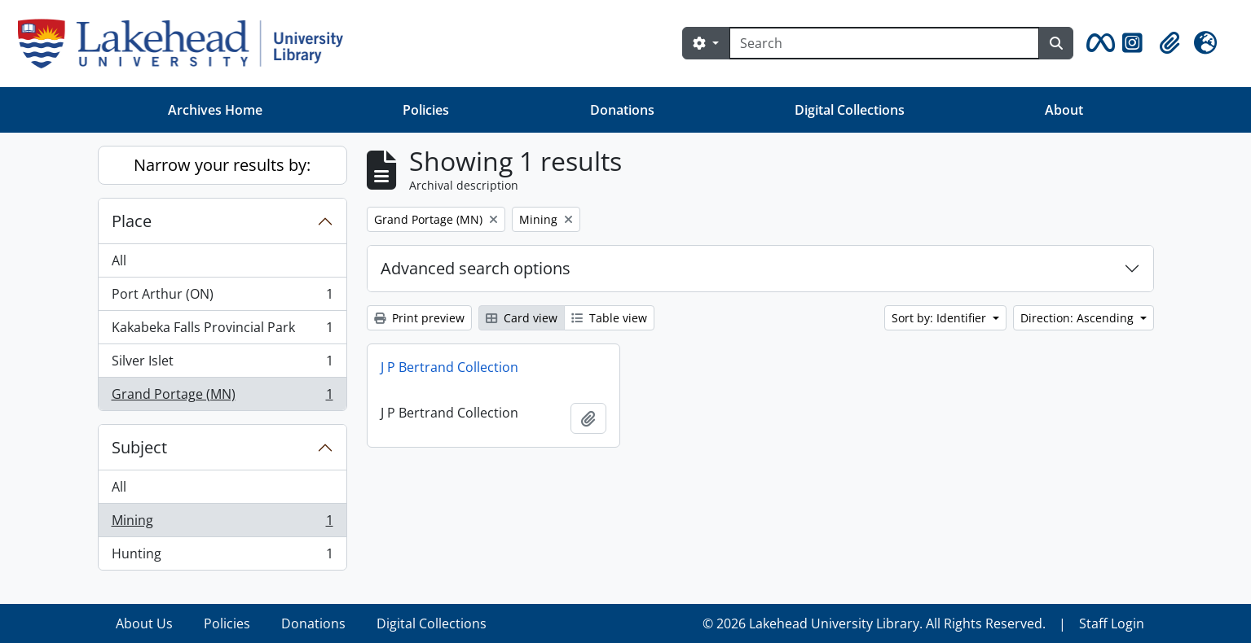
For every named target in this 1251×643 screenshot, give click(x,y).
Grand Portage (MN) (222, 397)
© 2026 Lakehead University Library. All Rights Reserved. (874, 623)
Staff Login (1111, 623)
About (1064, 110)
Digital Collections (850, 110)
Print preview (419, 318)
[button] (1098, 43)
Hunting (222, 557)
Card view (521, 318)
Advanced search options (475, 268)
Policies (426, 110)
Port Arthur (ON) (222, 297)
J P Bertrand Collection (449, 367)
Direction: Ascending (1078, 318)
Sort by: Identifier (940, 318)
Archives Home (215, 110)
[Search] (884, 43)
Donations (622, 110)
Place (132, 221)
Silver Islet (222, 364)
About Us (144, 623)
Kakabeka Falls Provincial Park (222, 330)
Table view (609, 318)
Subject (139, 447)
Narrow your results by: (222, 165)
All (119, 260)
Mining (222, 523)
